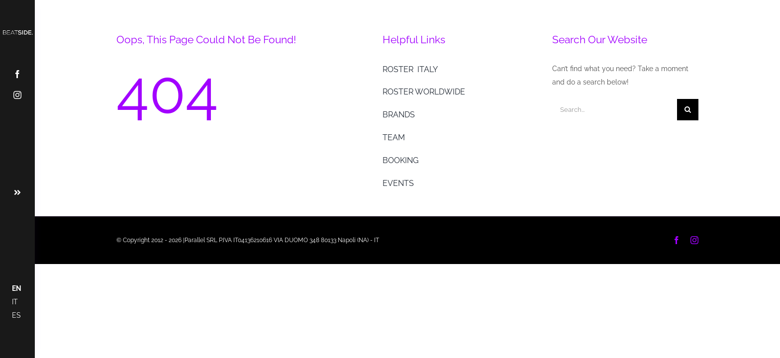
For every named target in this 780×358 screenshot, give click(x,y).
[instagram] (17, 95)
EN (16, 288)
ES (16, 315)
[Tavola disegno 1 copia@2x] (17, 31)
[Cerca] (687, 109)
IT (15, 302)
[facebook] (17, 74)
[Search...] (614, 109)
